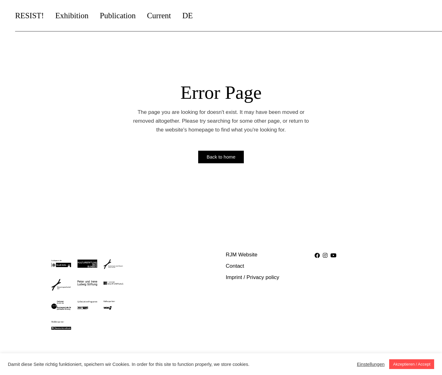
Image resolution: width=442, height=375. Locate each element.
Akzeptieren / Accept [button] (411, 364)
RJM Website (242, 255)
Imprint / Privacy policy (252, 277)
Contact (235, 266)
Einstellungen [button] (370, 364)
